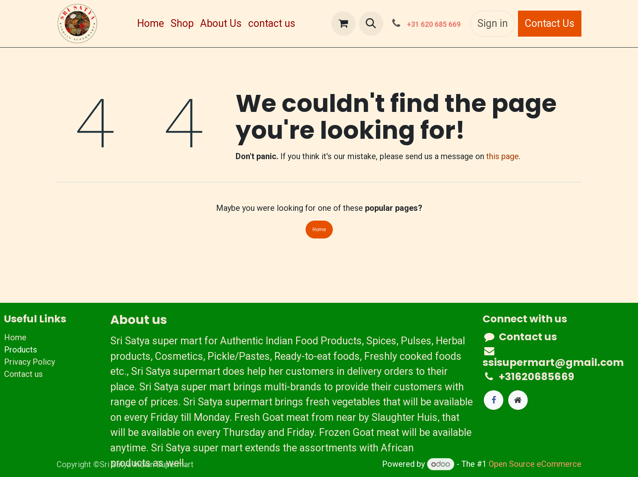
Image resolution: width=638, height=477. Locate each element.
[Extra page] (518, 400)
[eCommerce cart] (343, 23)
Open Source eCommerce (535, 464)
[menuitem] (150, 24)
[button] (371, 23)
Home (319, 229)
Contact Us (550, 23)
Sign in (492, 23)
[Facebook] (493, 400)
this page (502, 156)
